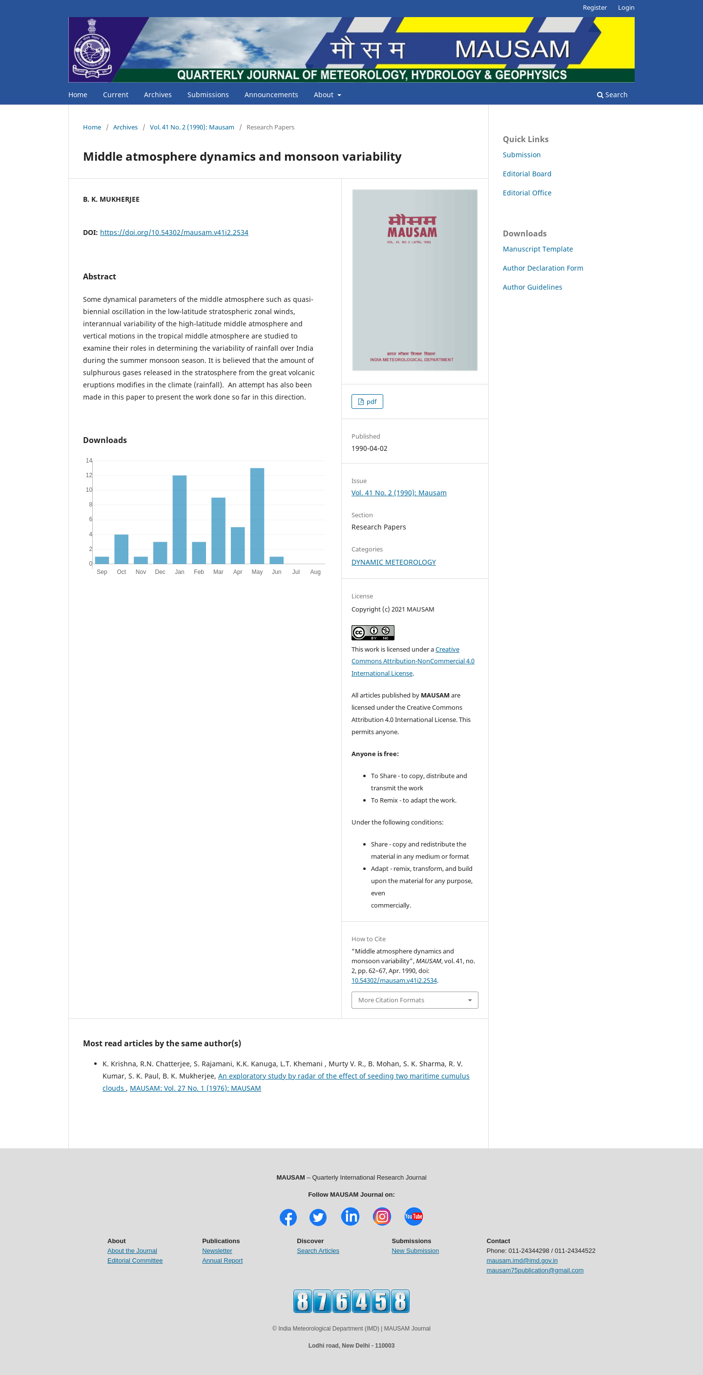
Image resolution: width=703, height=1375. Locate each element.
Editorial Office (527, 192)
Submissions (208, 94)
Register (595, 7)
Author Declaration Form (543, 268)
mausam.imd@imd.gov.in (522, 1260)
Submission (522, 154)
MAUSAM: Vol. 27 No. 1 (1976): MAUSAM (195, 1088)
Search (612, 94)
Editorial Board (527, 173)
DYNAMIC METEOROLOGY (394, 562)
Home (77, 94)
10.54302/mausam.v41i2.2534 (394, 980)
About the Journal (132, 1250)
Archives (158, 94)
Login (626, 7)
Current (115, 94)
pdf (370, 401)
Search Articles (318, 1250)
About (324, 94)
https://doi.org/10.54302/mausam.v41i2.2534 (174, 232)
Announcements (271, 94)
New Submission (415, 1250)
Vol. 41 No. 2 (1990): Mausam (192, 127)
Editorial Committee (135, 1260)
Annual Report (222, 1260)
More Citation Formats (391, 999)
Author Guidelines (532, 287)
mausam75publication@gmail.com (535, 1270)
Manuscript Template (538, 249)
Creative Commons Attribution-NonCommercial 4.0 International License (413, 661)
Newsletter (217, 1250)
